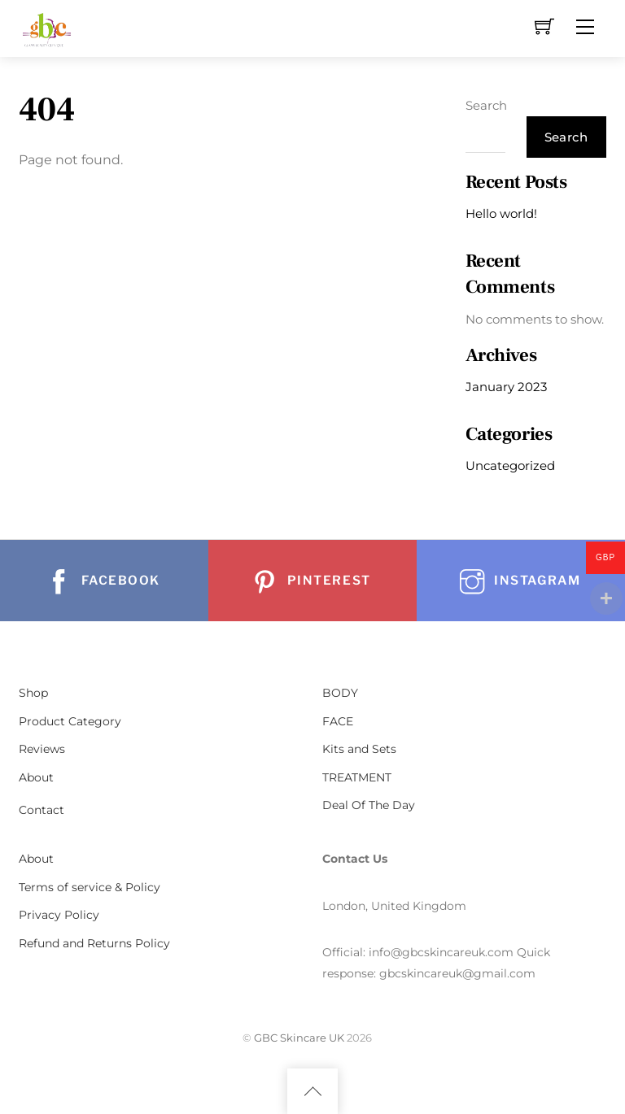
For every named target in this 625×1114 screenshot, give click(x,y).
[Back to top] (312, 1091)
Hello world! (501, 213)
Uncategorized (510, 465)
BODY (340, 692)
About (36, 777)
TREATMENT (356, 777)
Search (486, 105)
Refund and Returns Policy (94, 943)
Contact (41, 810)
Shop (33, 692)
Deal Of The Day (368, 805)
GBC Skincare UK (299, 1037)
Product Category (70, 721)
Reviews (42, 749)
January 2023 (506, 386)
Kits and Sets (359, 749)
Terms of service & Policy (89, 887)
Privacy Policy (59, 914)
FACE (337, 721)
